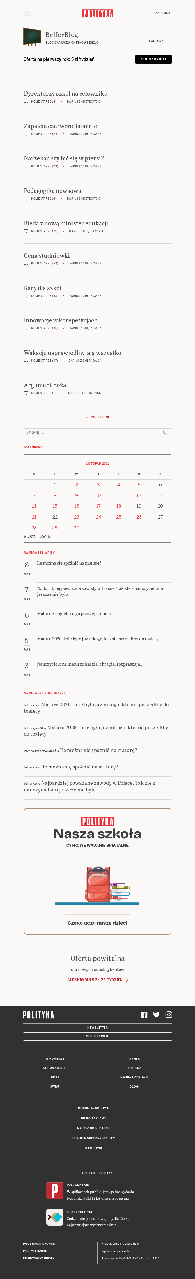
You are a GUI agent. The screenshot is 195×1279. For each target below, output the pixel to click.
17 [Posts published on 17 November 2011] (98, 506)
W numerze (55, 1059)
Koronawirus (55, 1068)
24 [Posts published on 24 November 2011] (98, 517)
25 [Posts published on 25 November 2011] (118, 517)
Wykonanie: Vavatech (115, 1251)
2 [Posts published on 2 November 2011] (76, 485)
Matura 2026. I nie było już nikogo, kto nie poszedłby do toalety (96, 707)
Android (82, 1185)
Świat (55, 1086)
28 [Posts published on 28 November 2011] (34, 528)
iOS (69, 1185)
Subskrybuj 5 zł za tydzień (95, 980)
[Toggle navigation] (27, 13)
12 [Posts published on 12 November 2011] (139, 495)
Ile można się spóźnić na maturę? (98, 749)
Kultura (135, 1068)
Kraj (55, 1077)
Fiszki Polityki (79, 1212)
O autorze (157, 41)
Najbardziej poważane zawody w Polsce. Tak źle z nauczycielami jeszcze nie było (89, 786)
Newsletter (97, 1027)
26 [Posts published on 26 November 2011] (139, 517)
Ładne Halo (132, 1243)
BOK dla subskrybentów (93, 1138)
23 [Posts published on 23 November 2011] (76, 517)
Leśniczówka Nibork (39, 1258)
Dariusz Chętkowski (84, 101)
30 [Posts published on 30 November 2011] (77, 528)
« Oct (29, 536)
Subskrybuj (153, 59)
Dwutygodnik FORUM (39, 1243)
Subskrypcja (97, 1036)
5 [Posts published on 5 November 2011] (139, 485)
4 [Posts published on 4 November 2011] (118, 485)
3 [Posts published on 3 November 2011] (98, 485)
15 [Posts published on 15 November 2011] (55, 506)
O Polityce (94, 1148)
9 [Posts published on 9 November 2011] (76, 495)
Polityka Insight (36, 1251)
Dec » (44, 536)
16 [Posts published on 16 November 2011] (76, 506)
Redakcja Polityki (93, 1108)
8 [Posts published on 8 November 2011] (55, 495)
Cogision (118, 1243)
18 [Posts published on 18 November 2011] (118, 506)
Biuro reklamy (94, 1118)
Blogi (134, 1086)
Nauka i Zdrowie (134, 1077)
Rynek (134, 1059)
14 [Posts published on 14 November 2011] (34, 506)
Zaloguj (162, 13)
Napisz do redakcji (93, 1128)
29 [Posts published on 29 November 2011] (55, 528)
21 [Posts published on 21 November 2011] (34, 517)
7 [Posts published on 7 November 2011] (34, 495)
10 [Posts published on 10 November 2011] (98, 495)
